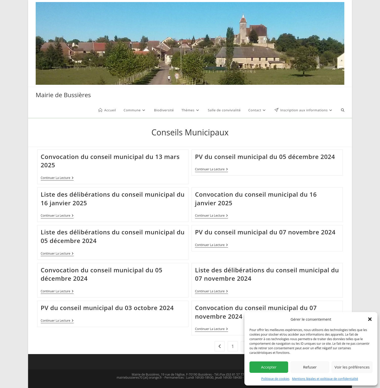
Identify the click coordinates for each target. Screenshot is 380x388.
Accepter (269, 367)
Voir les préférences (352, 367)
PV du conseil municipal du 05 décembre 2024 (265, 156)
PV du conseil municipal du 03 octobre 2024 (107, 307)
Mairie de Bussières (63, 95)
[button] (369, 319)
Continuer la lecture (57, 178)
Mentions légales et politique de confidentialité (325, 379)
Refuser (310, 367)
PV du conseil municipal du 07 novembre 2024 (265, 232)
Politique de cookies (275, 379)
